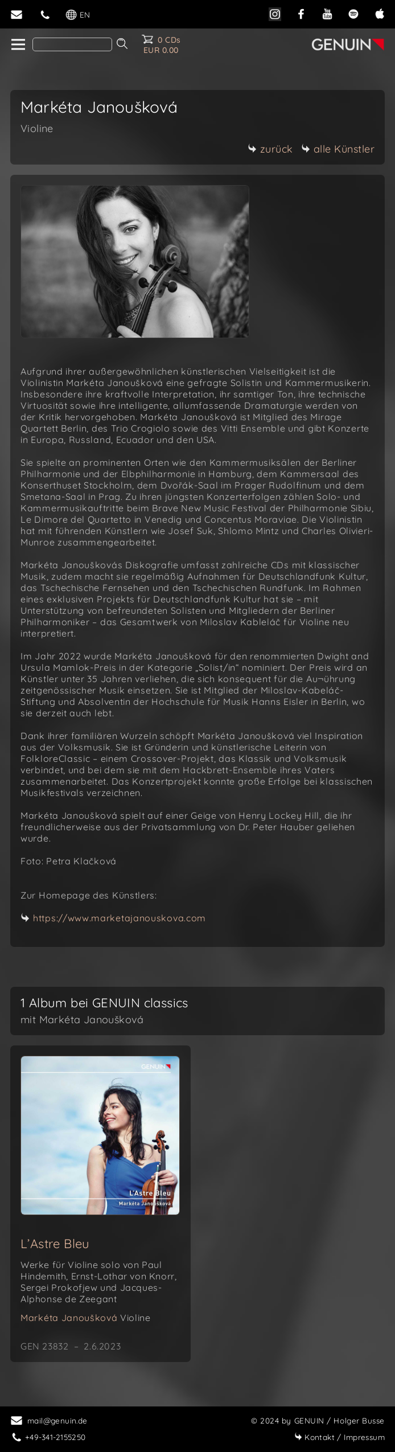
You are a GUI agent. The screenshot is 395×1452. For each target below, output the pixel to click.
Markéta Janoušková (85, 1317)
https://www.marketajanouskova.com (119, 918)
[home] (17, 45)
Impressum (339, 1437)
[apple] (379, 12)
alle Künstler (338, 148)
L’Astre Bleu (55, 1244)
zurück (270, 148)
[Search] (72, 44)
